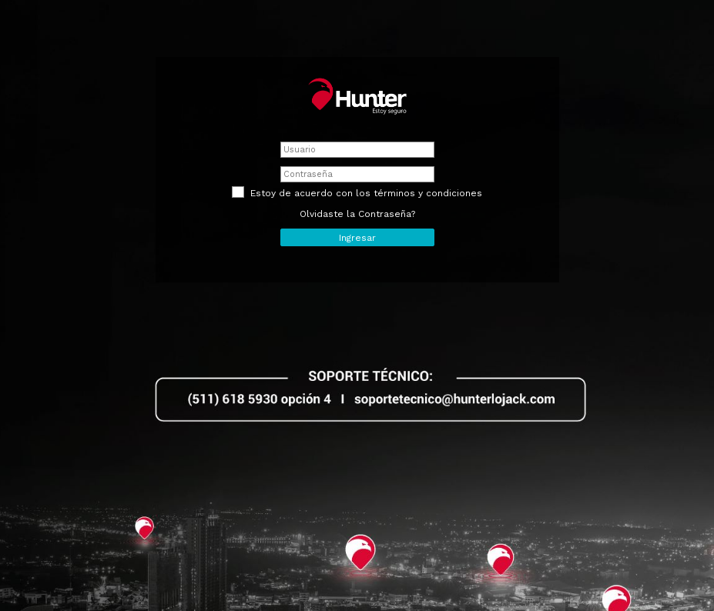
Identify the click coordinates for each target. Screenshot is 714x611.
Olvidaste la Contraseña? (357, 214)
